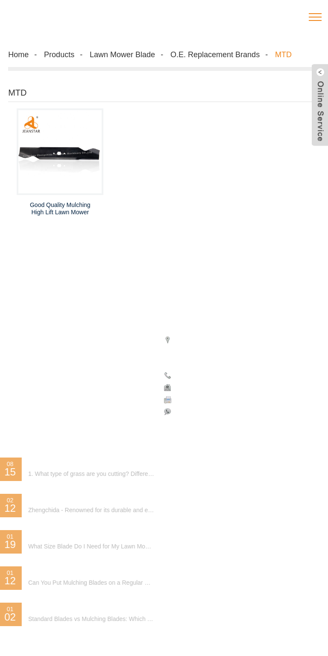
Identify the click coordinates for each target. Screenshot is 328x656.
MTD (283, 54)
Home (18, 54)
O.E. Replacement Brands (215, 54)
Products (59, 54)
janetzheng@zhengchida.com (216, 387)
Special (85, 344)
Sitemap (59, 344)
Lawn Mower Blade (122, 54)
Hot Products (25, 344)
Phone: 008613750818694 (212, 375)
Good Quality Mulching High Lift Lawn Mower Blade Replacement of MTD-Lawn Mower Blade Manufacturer (60, 208)
